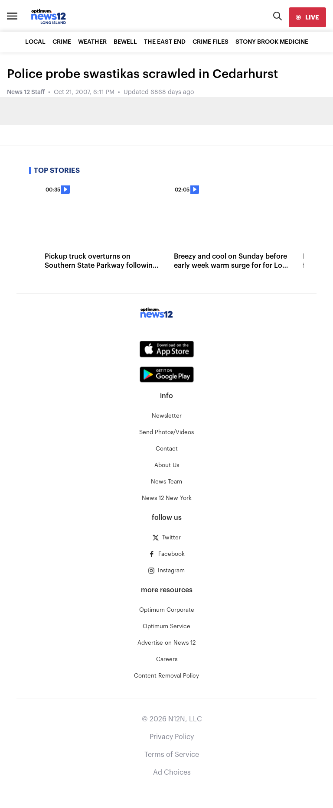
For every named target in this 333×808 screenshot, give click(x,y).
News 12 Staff (26, 92)
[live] (307, 17)
